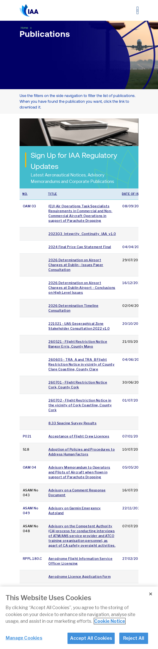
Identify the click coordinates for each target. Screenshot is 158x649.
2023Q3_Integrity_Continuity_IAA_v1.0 (82, 234)
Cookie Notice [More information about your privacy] (109, 625)
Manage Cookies (24, 642)
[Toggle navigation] (137, 10)
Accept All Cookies (91, 642)
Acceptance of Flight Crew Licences (78, 436)
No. (25, 194)
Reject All (133, 642)
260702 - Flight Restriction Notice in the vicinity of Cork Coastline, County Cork (80, 405)
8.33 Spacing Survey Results (72, 423)
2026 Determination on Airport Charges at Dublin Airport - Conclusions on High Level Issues (81, 287)
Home (25, 27)
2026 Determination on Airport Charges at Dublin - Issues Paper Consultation (75, 265)
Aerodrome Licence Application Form (79, 577)
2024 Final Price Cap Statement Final (79, 247)
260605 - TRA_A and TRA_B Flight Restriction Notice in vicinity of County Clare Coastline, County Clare (81, 364)
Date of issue (133, 194)
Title (52, 194)
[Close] (151, 598)
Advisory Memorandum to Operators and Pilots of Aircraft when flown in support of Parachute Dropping (79, 472)
